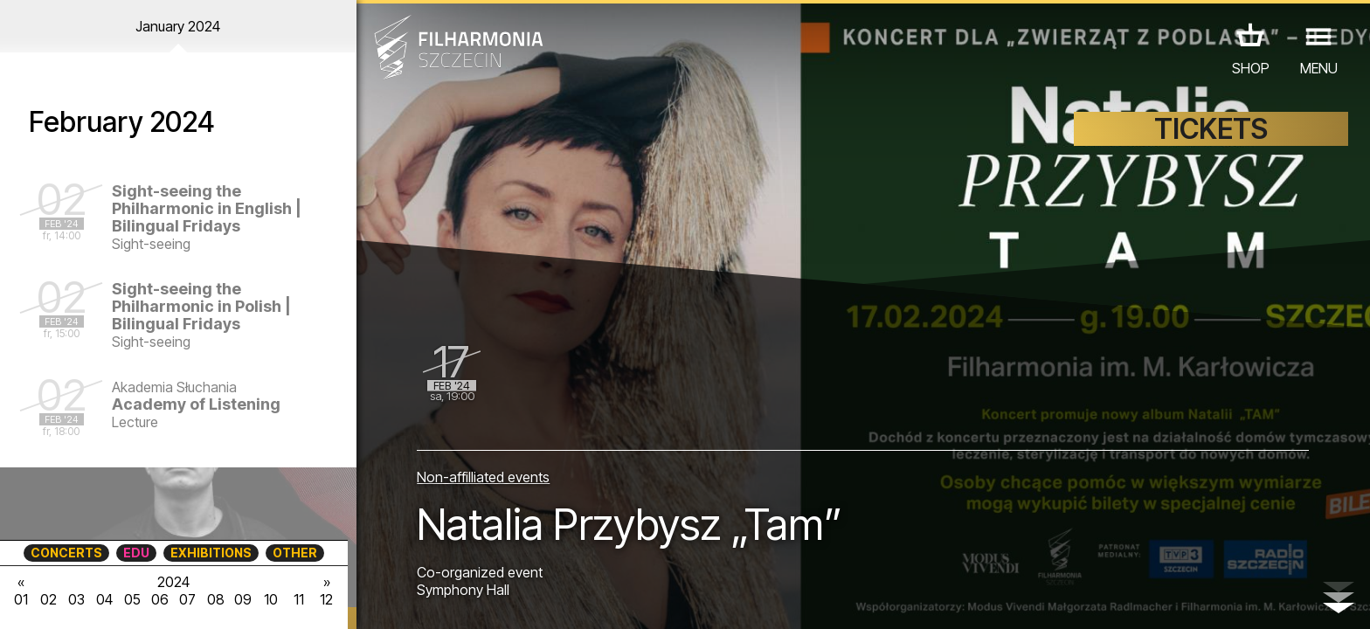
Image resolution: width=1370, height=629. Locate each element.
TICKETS (1211, 129)
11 (299, 599)
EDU (136, 552)
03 (76, 599)
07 (187, 599)
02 (48, 599)
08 (216, 599)
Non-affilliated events (483, 477)
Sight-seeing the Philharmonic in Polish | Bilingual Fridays (201, 306)
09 (243, 599)
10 (271, 599)
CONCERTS (66, 552)
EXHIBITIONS (211, 552)
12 (326, 599)
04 (104, 599)
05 (132, 599)
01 (21, 599)
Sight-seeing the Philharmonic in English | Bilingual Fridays (206, 208)
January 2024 (177, 26)
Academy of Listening (196, 404)
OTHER (295, 552)
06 (160, 599)
